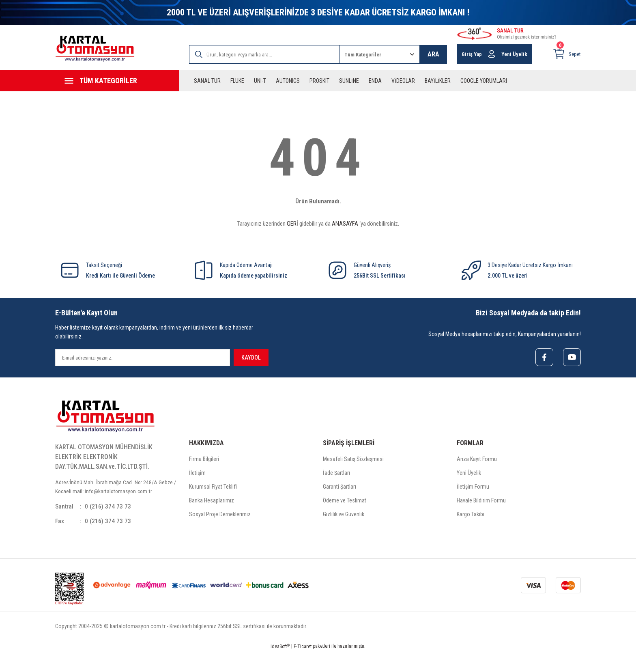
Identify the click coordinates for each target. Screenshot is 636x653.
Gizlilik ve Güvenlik (343, 514)
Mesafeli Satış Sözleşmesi (353, 459)
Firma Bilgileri (204, 459)
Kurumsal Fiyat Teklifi (213, 487)
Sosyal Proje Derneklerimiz (220, 514)
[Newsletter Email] (142, 357)
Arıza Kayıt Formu (477, 459)
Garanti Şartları (339, 487)
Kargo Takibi (470, 514)
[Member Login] (491, 54)
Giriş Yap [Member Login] (472, 54)
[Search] (264, 54)
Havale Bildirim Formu (481, 501)
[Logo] (95, 48)
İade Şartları (336, 473)
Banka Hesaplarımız (211, 501)
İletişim (197, 473)
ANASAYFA (345, 223)
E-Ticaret (303, 647)
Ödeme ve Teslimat (344, 501)
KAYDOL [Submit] (251, 357)
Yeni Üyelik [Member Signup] (514, 54)
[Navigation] (117, 80)
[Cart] (566, 53)
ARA (433, 54)
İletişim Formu (473, 487)
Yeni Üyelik (469, 473)
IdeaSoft (280, 647)
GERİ (292, 223)
